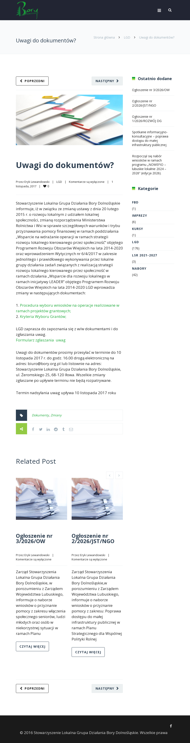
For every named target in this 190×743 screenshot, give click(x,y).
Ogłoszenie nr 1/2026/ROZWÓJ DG (147, 118)
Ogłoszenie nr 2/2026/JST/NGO (93, 538)
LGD (127, 37)
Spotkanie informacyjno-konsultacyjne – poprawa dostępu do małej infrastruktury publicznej (150, 138)
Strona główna (104, 37)
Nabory (139, 268)
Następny (105, 81)
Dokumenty (40, 415)
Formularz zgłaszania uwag (41, 340)
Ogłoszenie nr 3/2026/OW (34, 538)
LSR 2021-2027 (144, 255)
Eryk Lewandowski (36, 182)
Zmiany (56, 415)
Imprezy (139, 215)
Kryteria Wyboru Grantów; (43, 316)
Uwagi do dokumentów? (65, 165)
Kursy (137, 229)
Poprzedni (35, 81)
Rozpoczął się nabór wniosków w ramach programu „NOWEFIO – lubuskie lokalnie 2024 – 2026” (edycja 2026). (149, 164)
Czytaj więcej (32, 646)
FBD (135, 202)
